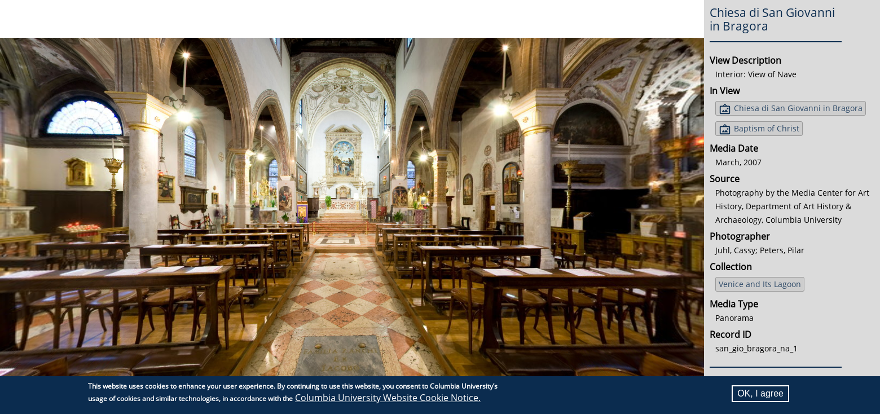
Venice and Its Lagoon (760, 284)
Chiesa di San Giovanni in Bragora (798, 108)
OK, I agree (760, 393)
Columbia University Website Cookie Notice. (388, 397)
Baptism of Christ (766, 128)
